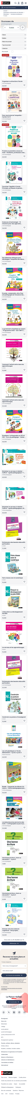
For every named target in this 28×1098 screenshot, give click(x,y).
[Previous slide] (5, 27)
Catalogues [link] (18, 1087)
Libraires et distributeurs (7, 1059)
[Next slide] (18, 27)
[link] (3, 1012)
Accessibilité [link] (22, 1084)
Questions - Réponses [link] (18, 1090)
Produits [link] (17, 1093)
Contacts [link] (11, 1093)
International (4, 1065)
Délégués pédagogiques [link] (7, 1087)
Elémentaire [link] (4, 1023)
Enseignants (4, 1018)
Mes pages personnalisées (15, 7)
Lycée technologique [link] (6, 1032)
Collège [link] (3, 1026)
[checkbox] (2, 979)
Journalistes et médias (7, 1062)
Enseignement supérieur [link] (7, 1040)
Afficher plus (13, 943)
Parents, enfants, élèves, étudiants (10, 1043)
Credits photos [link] (22, 1077)
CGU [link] (2, 1093)
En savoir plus (4, 986)
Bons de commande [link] (6, 1090)
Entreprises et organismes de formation (11, 1051)
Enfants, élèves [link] (5, 1045)
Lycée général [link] (4, 1029)
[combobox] (14, 35)
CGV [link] (6, 1093)
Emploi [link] (15, 1084)
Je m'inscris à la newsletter (13, 975)
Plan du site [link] (4, 1077)
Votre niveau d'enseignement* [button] (10, 966)
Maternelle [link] (3, 1021)
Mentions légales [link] (13, 1077)
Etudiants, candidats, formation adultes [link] (10, 1048)
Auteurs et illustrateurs (7, 1057)
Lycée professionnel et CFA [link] (8, 1034)
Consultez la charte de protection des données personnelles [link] (11, 989)
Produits (11, 27)
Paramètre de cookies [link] (6, 1084)
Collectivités (4, 1054)
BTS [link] (2, 1037)
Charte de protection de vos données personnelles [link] (14, 1080)
